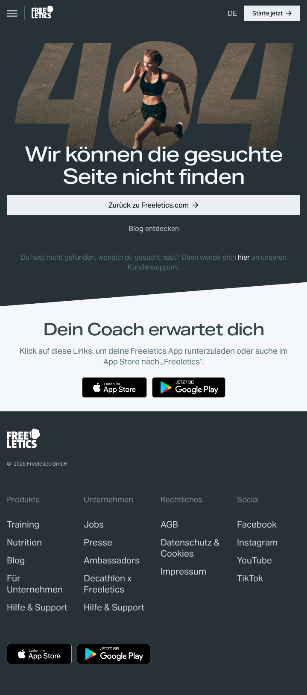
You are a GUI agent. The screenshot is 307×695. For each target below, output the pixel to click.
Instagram (257, 542)
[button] (272, 13)
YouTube (254, 560)
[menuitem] (232, 13)
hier (244, 257)
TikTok (250, 578)
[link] (42, 12)
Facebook (257, 524)
